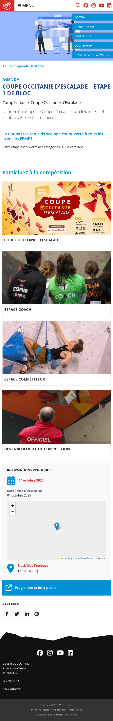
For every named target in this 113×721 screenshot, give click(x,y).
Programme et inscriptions (31, 587)
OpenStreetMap (83, 558)
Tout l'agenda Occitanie (23, 66)
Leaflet (66, 558)
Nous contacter (12, 688)
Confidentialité (58, 709)
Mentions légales (40, 709)
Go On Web (71, 714)
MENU (26, 5)
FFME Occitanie (65, 704)
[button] (56, 526)
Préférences (75, 709)
